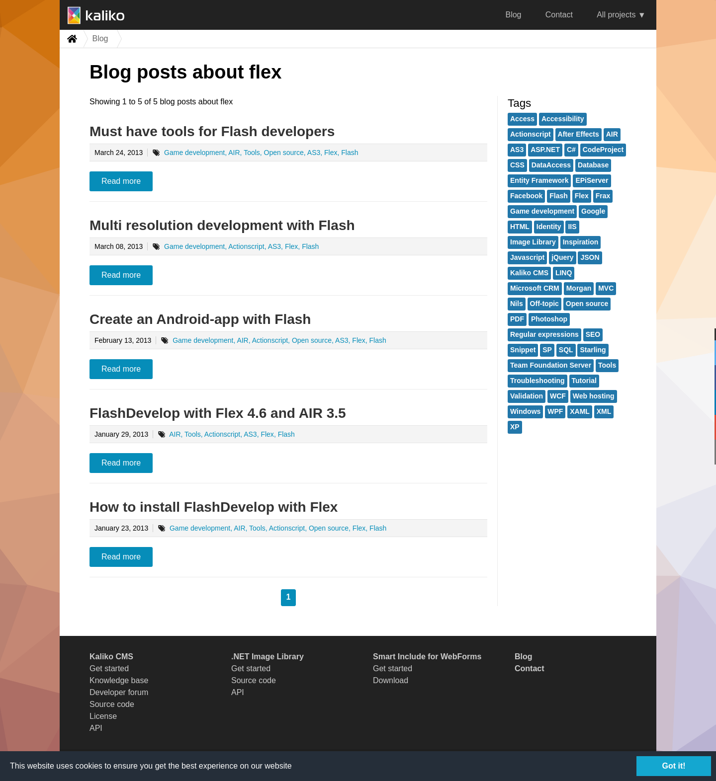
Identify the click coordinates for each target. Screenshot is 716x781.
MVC (606, 288)
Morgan (579, 288)
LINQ (563, 273)
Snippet (523, 350)
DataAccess (551, 165)
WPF (555, 411)
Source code (112, 704)
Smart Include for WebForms (427, 656)
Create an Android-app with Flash (200, 319)
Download (390, 680)
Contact (559, 14)
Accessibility (562, 119)
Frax (603, 196)
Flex (582, 196)
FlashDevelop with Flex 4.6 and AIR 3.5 (218, 413)
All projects (616, 14)
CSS (517, 165)
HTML (520, 227)
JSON (589, 257)
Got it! (673, 766)
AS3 (517, 150)
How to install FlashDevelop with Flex (214, 507)
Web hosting (594, 396)
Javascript (527, 257)
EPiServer (591, 180)
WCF (558, 396)
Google (593, 211)
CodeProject (603, 150)
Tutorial (584, 381)
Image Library (533, 242)
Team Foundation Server (550, 365)
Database (593, 165)
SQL (566, 350)
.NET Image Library (267, 656)
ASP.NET (545, 150)
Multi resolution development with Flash (222, 225)
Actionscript (530, 134)
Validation (526, 396)
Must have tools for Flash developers (212, 131)
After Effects (578, 134)
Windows (525, 411)
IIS (572, 227)
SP (547, 350)
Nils (516, 304)
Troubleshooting (537, 381)
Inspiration (581, 242)
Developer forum (119, 692)
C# (571, 150)
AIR (612, 134)
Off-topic (544, 304)
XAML (580, 411)
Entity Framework (539, 180)
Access (522, 119)
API (96, 728)
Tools (607, 365)
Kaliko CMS (529, 273)
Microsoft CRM (534, 288)
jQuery (562, 257)
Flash (558, 196)
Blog (513, 14)
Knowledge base (119, 680)
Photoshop (549, 319)
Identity (549, 227)
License (103, 716)
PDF (517, 319)
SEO (593, 334)
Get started (109, 668)
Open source (587, 304)
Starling (593, 350)
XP (515, 427)
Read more (121, 181)
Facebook (526, 196)
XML (604, 411)
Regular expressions (544, 334)
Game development (542, 211)
